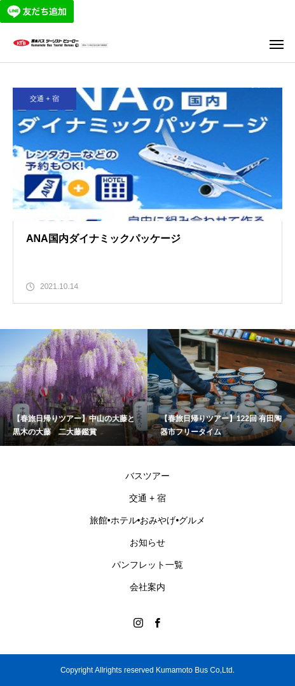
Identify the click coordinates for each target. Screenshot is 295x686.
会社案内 (147, 587)
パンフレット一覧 (147, 565)
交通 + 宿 (44, 98)
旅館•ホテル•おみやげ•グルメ (148, 520)
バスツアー (147, 476)
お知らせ (147, 542)
